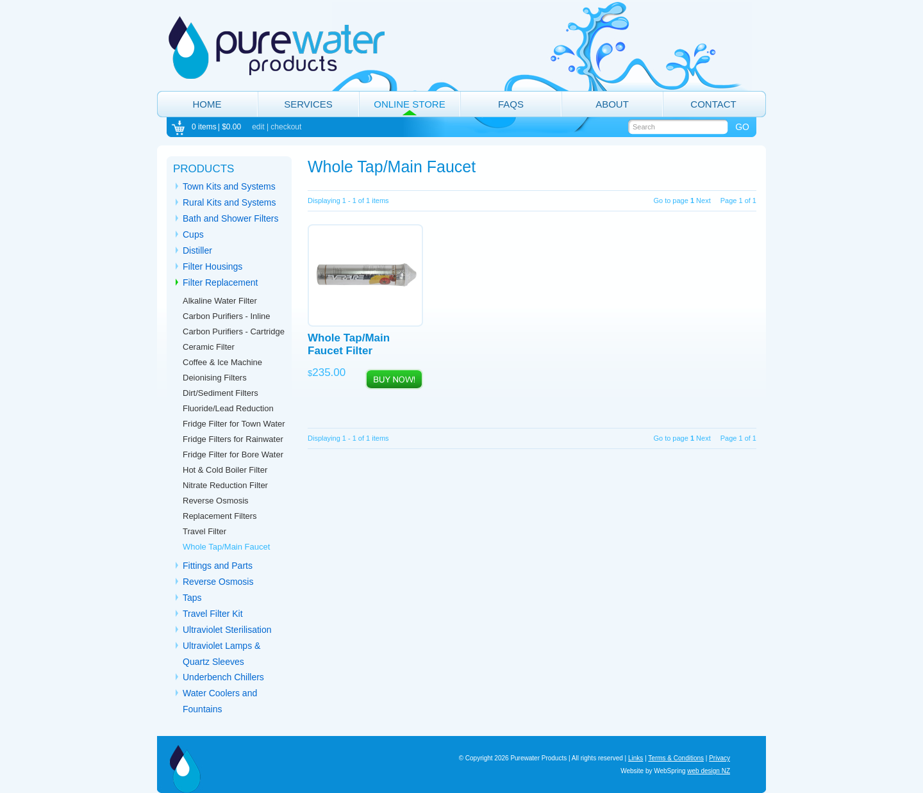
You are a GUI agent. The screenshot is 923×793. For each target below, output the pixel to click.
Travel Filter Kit (213, 614)
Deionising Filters (215, 377)
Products (203, 169)
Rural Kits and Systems (229, 202)
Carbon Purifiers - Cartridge (234, 331)
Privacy (719, 758)
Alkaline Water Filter (220, 301)
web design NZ (708, 770)
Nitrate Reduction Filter (225, 485)
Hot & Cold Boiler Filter (225, 470)
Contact (713, 104)
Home (207, 104)
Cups (193, 234)
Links (635, 758)
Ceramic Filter (209, 347)
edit (258, 126)
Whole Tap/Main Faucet (226, 547)
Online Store (409, 104)
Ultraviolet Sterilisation (227, 630)
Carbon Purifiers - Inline (226, 316)
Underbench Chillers (223, 677)
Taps (192, 598)
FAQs (511, 104)
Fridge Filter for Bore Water (233, 454)
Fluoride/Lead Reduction (228, 408)
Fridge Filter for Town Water (234, 424)
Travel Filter (204, 531)
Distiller (197, 250)
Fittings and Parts (218, 565)
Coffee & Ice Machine (222, 362)
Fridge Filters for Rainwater (233, 439)
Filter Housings (212, 266)
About (612, 104)
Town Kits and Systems (229, 186)
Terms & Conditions (676, 758)
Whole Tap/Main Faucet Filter (349, 344)
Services (308, 104)
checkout (285, 126)
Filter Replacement (220, 282)
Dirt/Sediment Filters (220, 393)
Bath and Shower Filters (230, 218)
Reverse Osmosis (218, 581)
